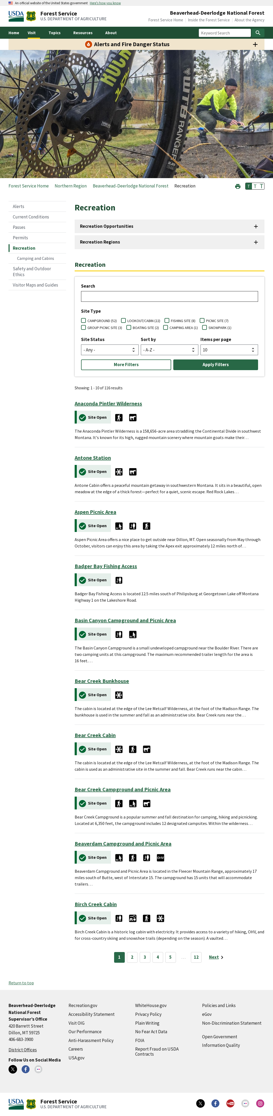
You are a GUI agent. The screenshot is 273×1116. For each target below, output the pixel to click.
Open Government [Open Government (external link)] (219, 1037)
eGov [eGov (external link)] (207, 1014)
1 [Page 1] (119, 957)
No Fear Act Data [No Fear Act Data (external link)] (151, 1032)
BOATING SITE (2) (146, 327)
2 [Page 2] (132, 957)
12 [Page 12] (196, 957)
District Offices (23, 1050)
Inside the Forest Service (209, 20)
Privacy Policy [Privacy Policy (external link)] (148, 1014)
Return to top (21, 982)
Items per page (215, 339)
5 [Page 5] (170, 957)
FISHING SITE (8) (183, 320)
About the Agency (249, 20)
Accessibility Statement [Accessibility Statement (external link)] (92, 1014)
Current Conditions (31, 217)
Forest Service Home (165, 20)
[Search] (258, 33)
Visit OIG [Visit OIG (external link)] (77, 1023)
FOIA (139, 1040)
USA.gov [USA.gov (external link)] (77, 1058)
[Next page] (217, 957)
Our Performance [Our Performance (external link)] (85, 1032)
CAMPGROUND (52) (102, 320)
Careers (76, 1049)
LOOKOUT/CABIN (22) (143, 320)
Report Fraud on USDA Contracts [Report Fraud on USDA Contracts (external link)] (157, 1051)
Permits (20, 238)
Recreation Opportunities (106, 226)
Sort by (148, 339)
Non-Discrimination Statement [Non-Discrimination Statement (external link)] (232, 1023)
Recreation (24, 248)
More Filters (126, 364)
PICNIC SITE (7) (217, 320)
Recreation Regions (100, 242)
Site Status (93, 339)
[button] (238, 186)
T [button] (248, 186)
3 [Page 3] (145, 957)
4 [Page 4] (157, 957)
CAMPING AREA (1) (184, 327)
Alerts (18, 206)
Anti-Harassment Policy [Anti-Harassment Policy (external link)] (91, 1040)
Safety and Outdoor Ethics (32, 271)
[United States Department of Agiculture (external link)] (17, 16)
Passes (19, 227)
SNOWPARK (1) (219, 327)
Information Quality (221, 1045)
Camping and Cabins (35, 258)
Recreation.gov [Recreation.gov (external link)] (83, 1005)
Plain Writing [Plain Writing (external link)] (147, 1023)
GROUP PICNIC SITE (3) (104, 327)
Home (14, 32)
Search (88, 286)
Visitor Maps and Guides (35, 285)
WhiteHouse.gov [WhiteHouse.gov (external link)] (151, 1005)
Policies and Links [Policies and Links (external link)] (219, 1005)
